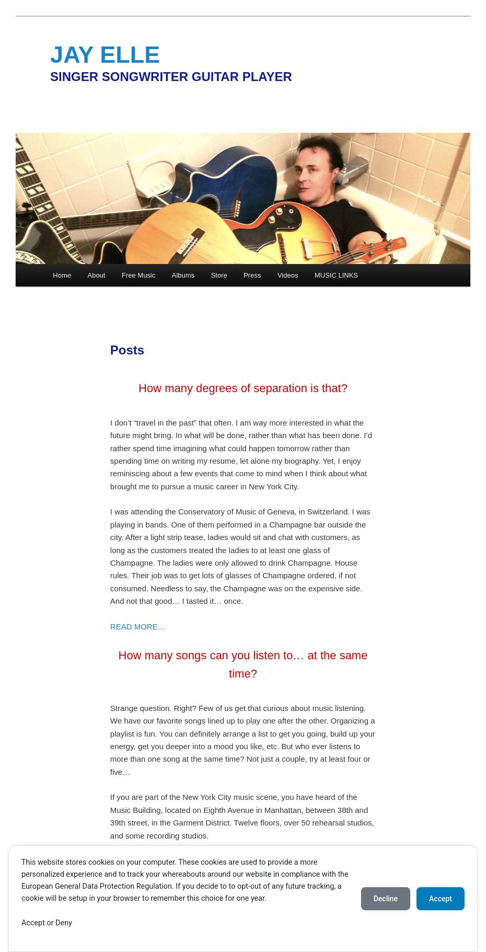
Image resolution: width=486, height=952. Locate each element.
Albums (183, 275)
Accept (440, 898)
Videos (287, 275)
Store (219, 275)
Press (252, 275)
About (96, 275)
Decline (386, 898)
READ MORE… (138, 626)
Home (62, 275)
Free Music (138, 275)
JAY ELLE (105, 54)
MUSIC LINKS (336, 275)
